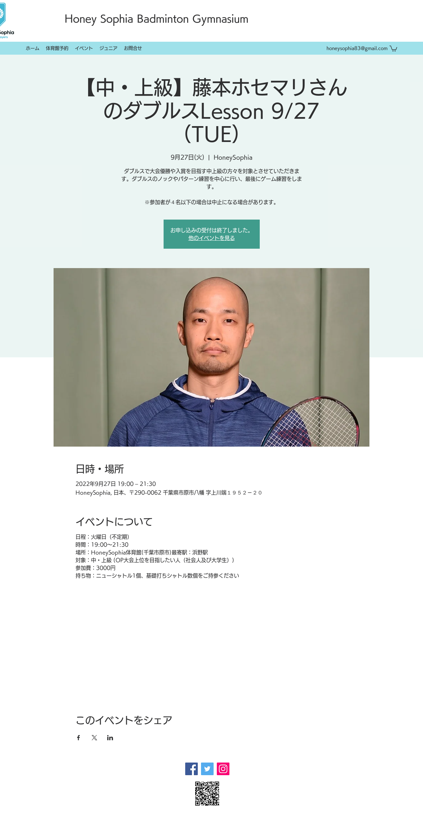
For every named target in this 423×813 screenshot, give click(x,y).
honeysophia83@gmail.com (357, 48)
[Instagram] (223, 769)
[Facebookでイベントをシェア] (79, 737)
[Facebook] (191, 769)
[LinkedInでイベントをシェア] (110, 737)
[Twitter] (207, 769)
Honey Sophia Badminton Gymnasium (156, 19)
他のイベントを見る (211, 238)
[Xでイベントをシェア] (94, 737)
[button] (393, 48)
